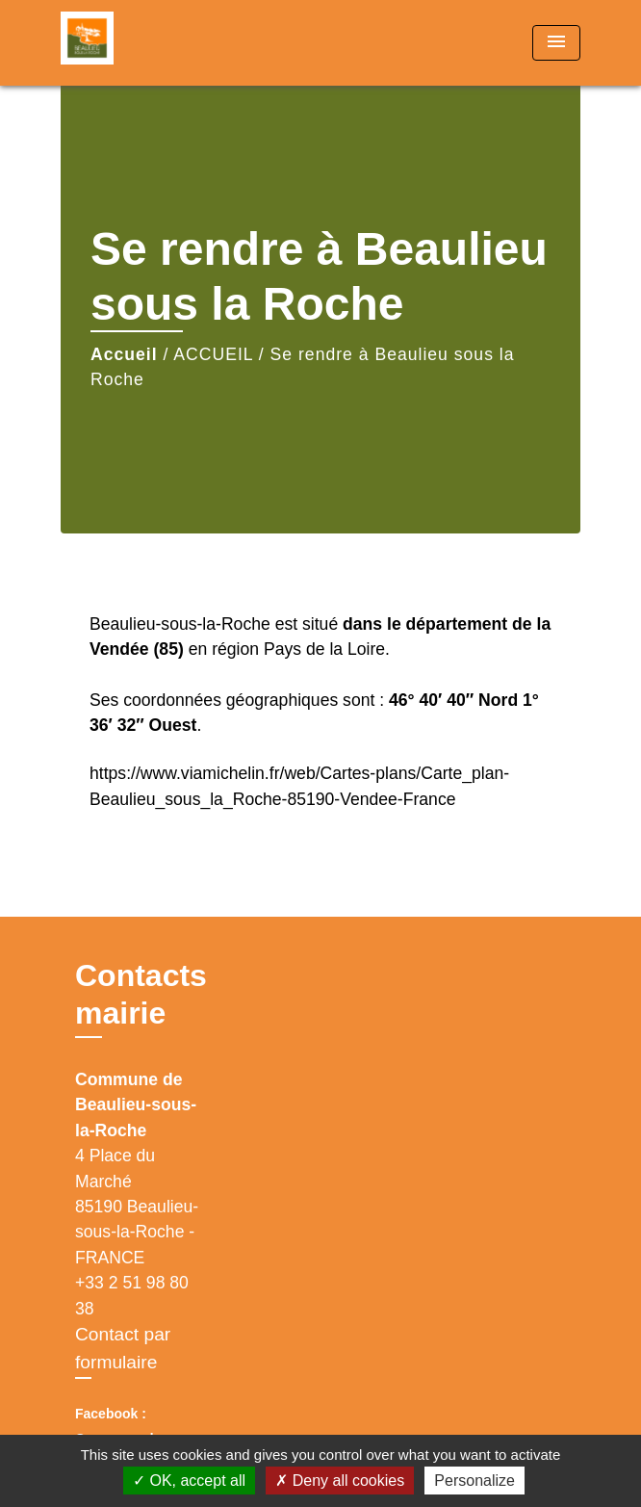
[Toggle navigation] (556, 43)
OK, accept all (189, 1480)
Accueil (124, 354)
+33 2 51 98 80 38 (132, 1295)
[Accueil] (133, 43)
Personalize (474, 1480)
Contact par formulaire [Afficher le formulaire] (122, 1348)
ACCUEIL (213, 354)
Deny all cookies (339, 1480)
